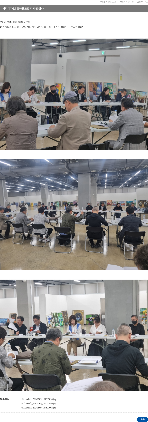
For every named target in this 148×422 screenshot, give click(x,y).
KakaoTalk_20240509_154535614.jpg (39, 399)
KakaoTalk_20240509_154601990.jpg (39, 403)
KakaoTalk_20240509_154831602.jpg (39, 407)
